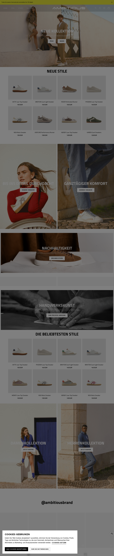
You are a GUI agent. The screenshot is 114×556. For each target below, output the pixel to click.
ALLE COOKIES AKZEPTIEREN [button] (16, 549)
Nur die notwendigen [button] (39, 549)
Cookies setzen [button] (59, 542)
